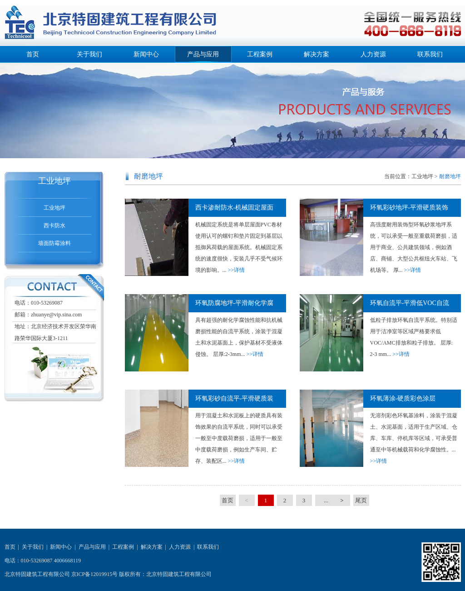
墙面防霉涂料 (54, 243)
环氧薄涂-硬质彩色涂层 (403, 398)
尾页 (361, 500)
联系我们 (430, 54)
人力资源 (373, 54)
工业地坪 (54, 208)
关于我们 (89, 54)
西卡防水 (54, 225)
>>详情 (236, 270)
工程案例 (259, 54)
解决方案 (316, 54)
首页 (32, 54)
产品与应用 (203, 54)
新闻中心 (146, 54)
